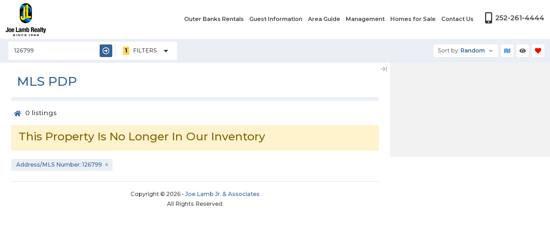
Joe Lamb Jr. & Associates (222, 194)
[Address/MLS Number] (52, 51)
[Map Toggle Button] (507, 50)
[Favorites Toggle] (538, 50)
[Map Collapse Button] (383, 69)
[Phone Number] (514, 17)
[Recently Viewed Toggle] (522, 50)
